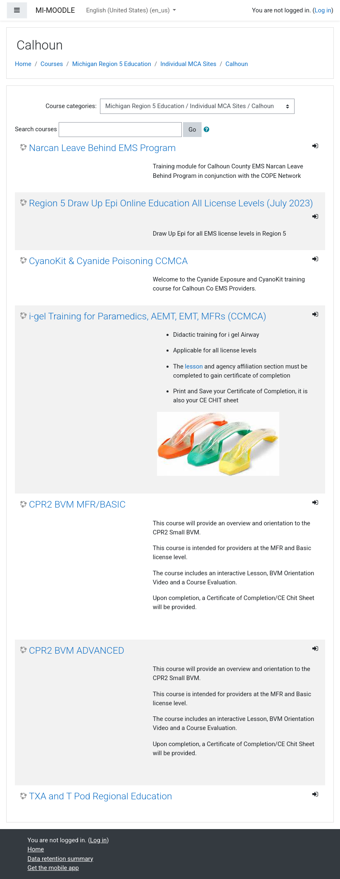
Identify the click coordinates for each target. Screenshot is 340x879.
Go (192, 129)
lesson (194, 366)
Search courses (36, 129)
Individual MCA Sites (188, 64)
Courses (51, 64)
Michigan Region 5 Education (111, 64)
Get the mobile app (53, 868)
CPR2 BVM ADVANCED (76, 650)
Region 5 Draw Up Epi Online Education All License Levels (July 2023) (171, 203)
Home (23, 64)
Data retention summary (60, 858)
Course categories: (71, 106)
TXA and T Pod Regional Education (100, 796)
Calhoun (237, 64)
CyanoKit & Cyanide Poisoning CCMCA (108, 261)
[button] (208, 130)
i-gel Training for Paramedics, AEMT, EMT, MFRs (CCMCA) (147, 316)
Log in (323, 10)
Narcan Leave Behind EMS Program (102, 148)
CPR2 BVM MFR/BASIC (77, 504)
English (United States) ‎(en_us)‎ (128, 10)
